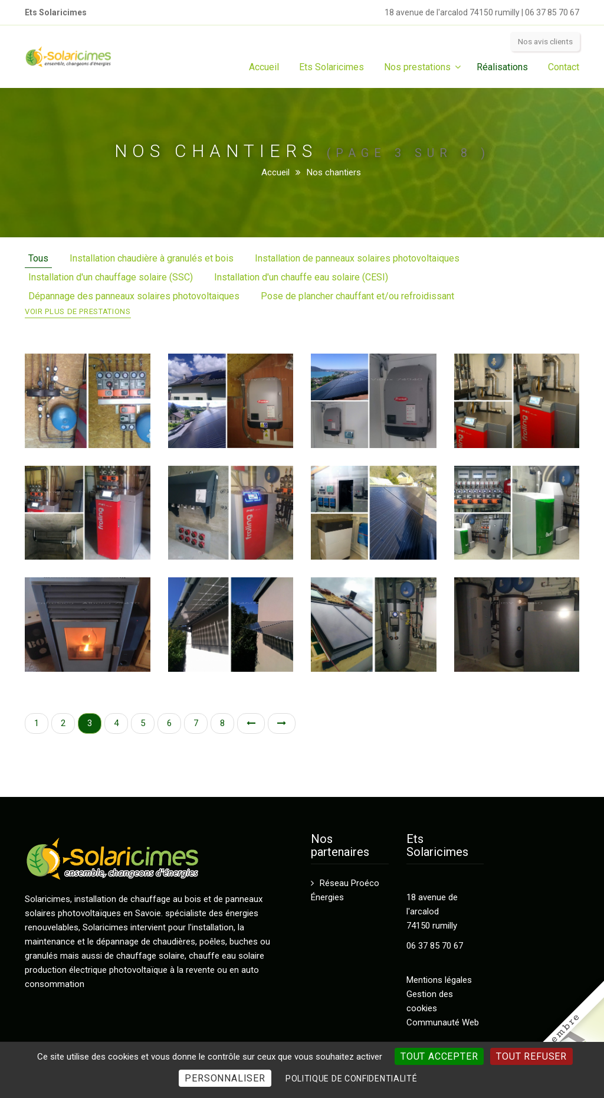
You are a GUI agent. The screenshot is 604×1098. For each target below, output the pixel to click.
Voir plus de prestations (78, 311)
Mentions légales (439, 980)
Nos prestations (417, 67)
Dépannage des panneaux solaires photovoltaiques (133, 296)
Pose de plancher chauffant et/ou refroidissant (357, 296)
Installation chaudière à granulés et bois (152, 258)
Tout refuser (531, 1056)
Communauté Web (442, 1022)
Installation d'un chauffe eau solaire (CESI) (301, 277)
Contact (563, 67)
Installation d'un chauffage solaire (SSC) (110, 277)
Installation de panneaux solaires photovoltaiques (357, 258)
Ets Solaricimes (331, 67)
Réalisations (502, 67)
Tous (38, 258)
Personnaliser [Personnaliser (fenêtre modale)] (225, 1078)
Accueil (264, 67)
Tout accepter (439, 1056)
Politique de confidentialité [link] (351, 1078)
